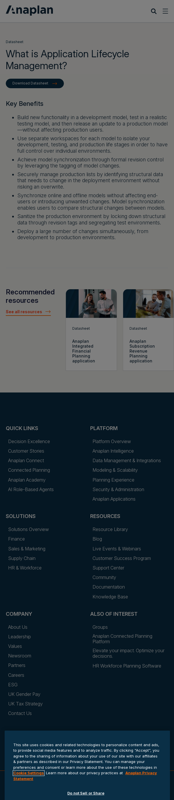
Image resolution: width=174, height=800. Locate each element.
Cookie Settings (28, 789)
